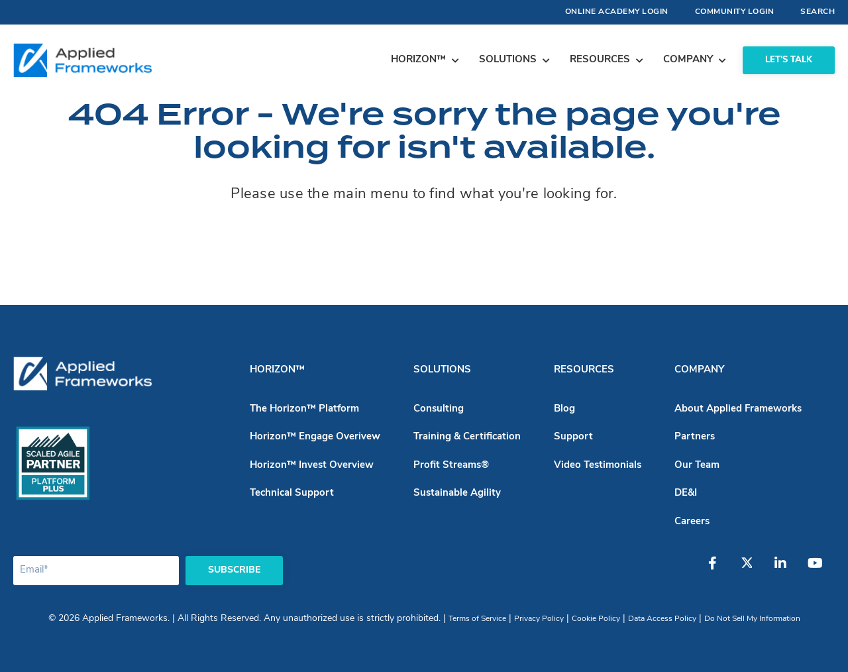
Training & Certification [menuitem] (467, 437)
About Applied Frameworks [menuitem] (738, 409)
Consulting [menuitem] (438, 409)
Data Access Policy (662, 619)
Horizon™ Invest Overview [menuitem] (312, 466)
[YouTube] (819, 570)
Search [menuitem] (817, 12)
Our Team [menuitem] (696, 466)
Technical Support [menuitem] (292, 493)
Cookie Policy (596, 619)
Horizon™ (418, 60)
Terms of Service (477, 619)
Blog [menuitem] (564, 409)
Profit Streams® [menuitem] (451, 466)
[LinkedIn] (786, 570)
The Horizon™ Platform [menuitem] (304, 409)
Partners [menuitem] (694, 437)
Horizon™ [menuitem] (277, 370)
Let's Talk (788, 60)
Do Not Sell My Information (752, 619)
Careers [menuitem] (692, 522)
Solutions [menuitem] (442, 370)
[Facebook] (720, 570)
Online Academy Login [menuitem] (616, 12)
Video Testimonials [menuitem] (597, 466)
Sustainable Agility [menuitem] (457, 493)
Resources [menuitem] (584, 370)
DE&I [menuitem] (685, 493)
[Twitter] (753, 570)
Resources (600, 60)
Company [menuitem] (699, 370)
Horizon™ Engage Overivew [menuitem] (315, 437)
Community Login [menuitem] (734, 12)
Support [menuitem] (573, 437)
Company (688, 60)
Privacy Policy (539, 619)
